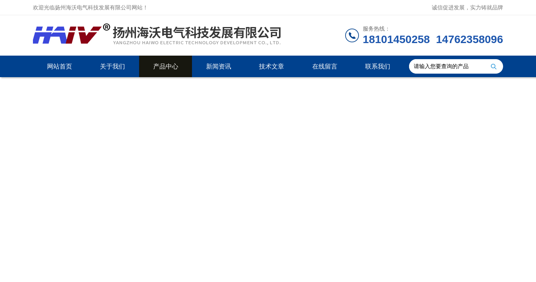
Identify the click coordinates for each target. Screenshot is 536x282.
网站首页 (59, 66)
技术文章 (271, 66)
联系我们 (377, 66)
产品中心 (165, 66)
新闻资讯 (218, 66)
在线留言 (324, 66)
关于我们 (112, 66)
